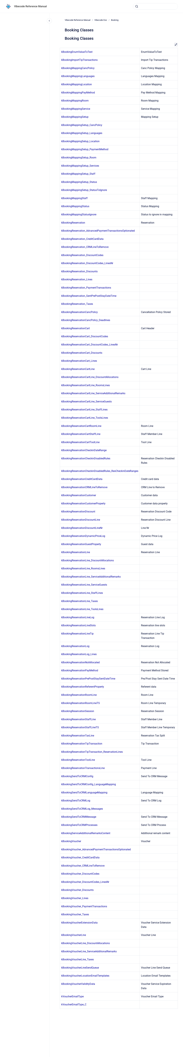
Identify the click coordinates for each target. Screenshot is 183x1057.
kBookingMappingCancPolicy (78, 68)
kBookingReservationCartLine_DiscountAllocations (89, 377)
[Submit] (136, 6)
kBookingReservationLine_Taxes (79, 601)
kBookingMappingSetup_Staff (78, 173)
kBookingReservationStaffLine (78, 719)
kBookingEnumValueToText (76, 51)
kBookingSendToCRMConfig (77, 776)
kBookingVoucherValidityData (78, 983)
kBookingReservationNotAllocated (80, 662)
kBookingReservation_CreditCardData (82, 238)
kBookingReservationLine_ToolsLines (82, 609)
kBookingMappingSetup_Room (78, 157)
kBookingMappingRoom (75, 100)
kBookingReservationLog (75, 646)
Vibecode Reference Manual (30, 6)
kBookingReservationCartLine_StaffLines (84, 409)
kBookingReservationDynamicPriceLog (83, 536)
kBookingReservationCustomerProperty (83, 503)
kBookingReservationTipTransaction (81, 743)
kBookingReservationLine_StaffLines (82, 592)
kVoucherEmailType (72, 996)
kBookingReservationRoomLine (79, 694)
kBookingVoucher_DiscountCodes (80, 873)
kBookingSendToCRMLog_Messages (82, 808)
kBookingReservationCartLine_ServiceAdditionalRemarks (93, 393)
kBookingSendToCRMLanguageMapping (84, 792)
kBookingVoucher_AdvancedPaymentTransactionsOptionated (96, 849)
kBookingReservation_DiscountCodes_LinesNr (87, 263)
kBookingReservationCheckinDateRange (84, 450)
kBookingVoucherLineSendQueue (80, 967)
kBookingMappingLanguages (78, 76)
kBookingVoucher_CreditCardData (80, 857)
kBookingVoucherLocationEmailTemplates (85, 975)
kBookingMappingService (75, 108)
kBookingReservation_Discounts (79, 271)
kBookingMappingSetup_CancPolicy (81, 125)
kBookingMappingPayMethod (78, 92)
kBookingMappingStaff (74, 198)
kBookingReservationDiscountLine (80, 519)
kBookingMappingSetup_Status (79, 182)
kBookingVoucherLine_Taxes (77, 959)
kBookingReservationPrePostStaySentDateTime (88, 678)
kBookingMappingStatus (75, 206)
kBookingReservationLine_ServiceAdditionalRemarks (91, 576)
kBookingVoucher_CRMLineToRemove (82, 865)
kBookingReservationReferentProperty (82, 686)
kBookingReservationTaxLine (77, 735)
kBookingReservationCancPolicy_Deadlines (85, 320)
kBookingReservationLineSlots (78, 625)
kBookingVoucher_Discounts (77, 890)
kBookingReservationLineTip (77, 633)
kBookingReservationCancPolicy (79, 312)
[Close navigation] (49, 20)
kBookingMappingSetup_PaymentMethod (84, 149)
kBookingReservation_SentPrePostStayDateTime (88, 295)
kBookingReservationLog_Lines (79, 654)
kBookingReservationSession (77, 711)
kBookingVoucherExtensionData (79, 922)
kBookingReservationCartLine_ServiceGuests (86, 401)
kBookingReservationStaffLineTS (80, 727)
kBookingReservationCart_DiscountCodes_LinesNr (89, 344)
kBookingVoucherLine (73, 935)
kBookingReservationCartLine (78, 369)
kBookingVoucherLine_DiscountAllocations (85, 943)
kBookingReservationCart (75, 328)
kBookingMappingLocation (76, 84)
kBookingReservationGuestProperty (81, 544)
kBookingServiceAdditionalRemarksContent (85, 833)
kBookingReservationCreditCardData (81, 479)
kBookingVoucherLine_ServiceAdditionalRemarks (89, 951)
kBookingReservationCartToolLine (80, 442)
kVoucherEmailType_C (73, 1004)
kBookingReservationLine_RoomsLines (83, 568)
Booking (114, 20)
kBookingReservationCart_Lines (79, 360)
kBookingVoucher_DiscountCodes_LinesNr (85, 881)
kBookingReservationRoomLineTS (80, 703)
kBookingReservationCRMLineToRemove (84, 487)
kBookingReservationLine (75, 552)
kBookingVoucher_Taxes (75, 914)
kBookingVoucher (71, 841)
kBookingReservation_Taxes (77, 303)
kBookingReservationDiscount (78, 511)
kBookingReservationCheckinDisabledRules (85, 458)
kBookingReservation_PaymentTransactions (86, 287)
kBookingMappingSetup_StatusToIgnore (84, 190)
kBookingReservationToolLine (78, 759)
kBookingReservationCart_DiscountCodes (84, 336)
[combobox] (155, 6)
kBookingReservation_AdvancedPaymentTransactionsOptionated (98, 230)
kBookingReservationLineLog (77, 617)
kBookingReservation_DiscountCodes (82, 255)
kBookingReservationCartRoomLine (81, 425)
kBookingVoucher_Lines (74, 898)
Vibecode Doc (100, 20)
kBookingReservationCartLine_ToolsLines (84, 417)
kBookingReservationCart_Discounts (81, 352)
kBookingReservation (73, 222)
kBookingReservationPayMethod (79, 670)
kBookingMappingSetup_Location (80, 141)
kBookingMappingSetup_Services (80, 165)
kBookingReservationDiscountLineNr (82, 527)
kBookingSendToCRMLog (75, 800)
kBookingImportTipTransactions (79, 59)
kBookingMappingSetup (74, 116)
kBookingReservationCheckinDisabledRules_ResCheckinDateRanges (99, 471)
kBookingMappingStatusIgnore (78, 214)
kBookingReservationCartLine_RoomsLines (85, 385)
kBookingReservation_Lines (76, 279)
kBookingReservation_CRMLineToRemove (84, 246)
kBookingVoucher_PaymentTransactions (84, 906)
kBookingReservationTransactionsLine (83, 768)
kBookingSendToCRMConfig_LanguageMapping (88, 784)
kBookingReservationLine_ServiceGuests (84, 584)
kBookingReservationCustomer (78, 495)
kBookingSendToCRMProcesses (79, 825)
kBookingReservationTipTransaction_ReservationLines (92, 751)
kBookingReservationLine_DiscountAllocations (87, 560)
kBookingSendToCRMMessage (78, 816)
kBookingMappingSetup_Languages (81, 133)
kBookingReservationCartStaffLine (80, 434)
